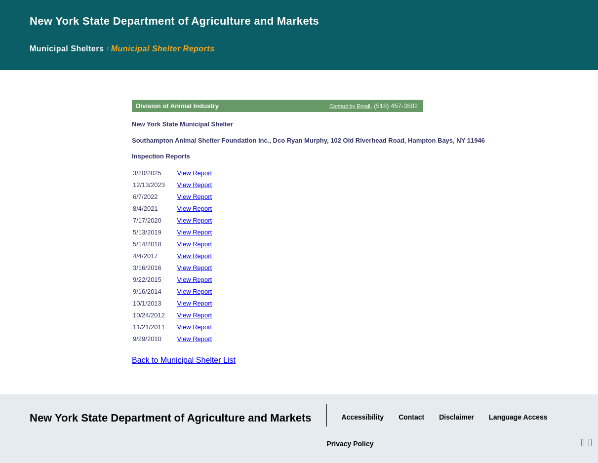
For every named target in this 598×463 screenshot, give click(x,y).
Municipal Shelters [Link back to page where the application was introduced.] (67, 48)
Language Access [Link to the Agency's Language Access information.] (518, 417)
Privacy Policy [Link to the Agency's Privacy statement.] (350, 444)
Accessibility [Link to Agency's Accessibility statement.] (363, 417)
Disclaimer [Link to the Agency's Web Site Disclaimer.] (456, 417)
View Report (194, 173)
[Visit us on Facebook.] (582, 442)
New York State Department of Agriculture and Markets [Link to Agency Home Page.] (174, 21)
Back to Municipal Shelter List (184, 360)
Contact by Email (349, 106)
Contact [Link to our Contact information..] (411, 417)
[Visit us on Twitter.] (589, 442)
